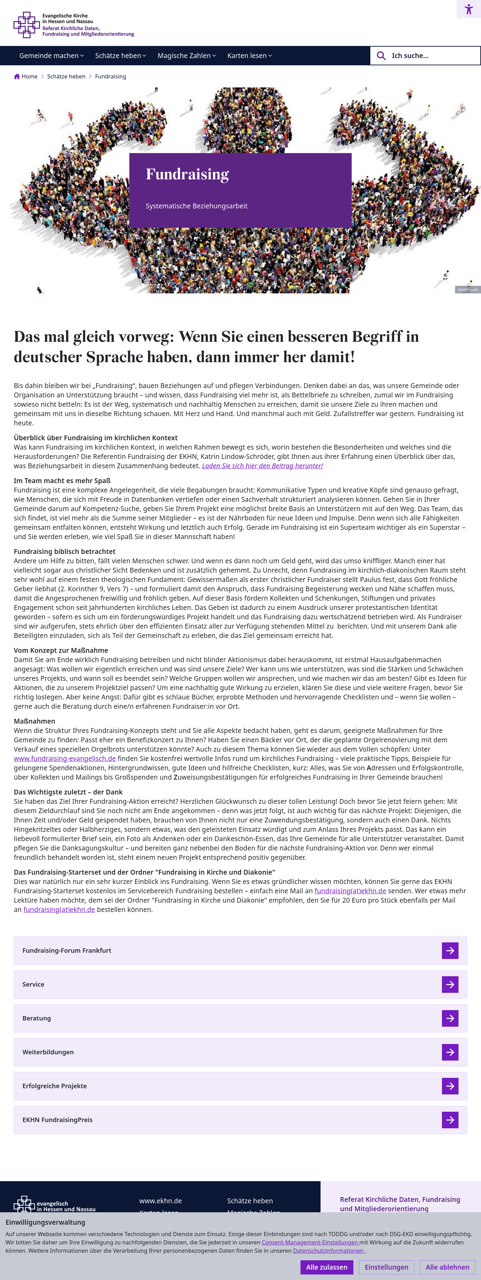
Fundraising (110, 76)
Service (33, 984)
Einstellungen (386, 1267)
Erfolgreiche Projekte (54, 1086)
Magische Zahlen (184, 55)
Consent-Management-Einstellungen (310, 1242)
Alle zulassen (327, 1267)
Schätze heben (118, 55)
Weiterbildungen (48, 1052)
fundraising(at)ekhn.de (350, 890)
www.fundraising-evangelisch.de (65, 758)
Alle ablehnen (448, 1267)
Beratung (36, 1018)
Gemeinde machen (49, 55)
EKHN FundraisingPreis (57, 1120)
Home (26, 76)
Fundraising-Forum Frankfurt (66, 950)
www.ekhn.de (160, 1200)
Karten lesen (247, 55)
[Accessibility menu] (469, 9)
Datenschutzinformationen (329, 1250)
